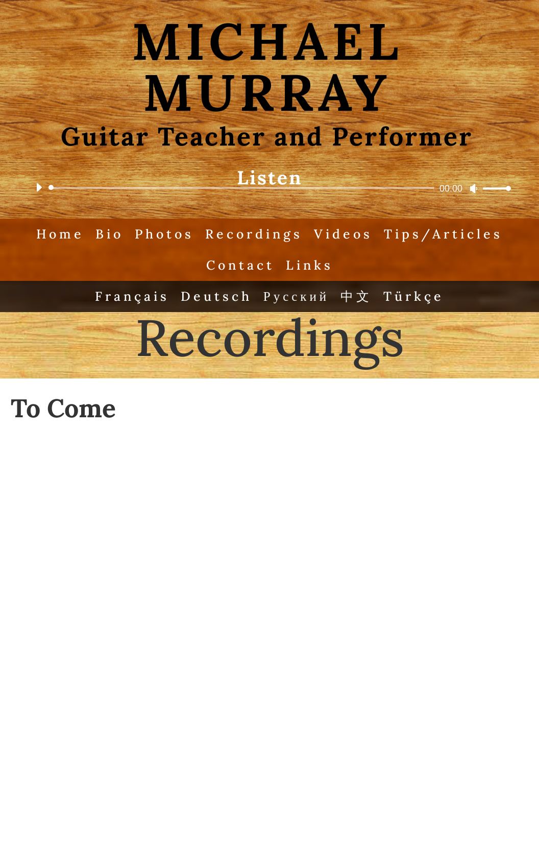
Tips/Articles (443, 234)
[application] (269, 188)
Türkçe (413, 296)
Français (132, 296)
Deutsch (216, 296)
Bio (109, 234)
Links (309, 265)
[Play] (39, 187)
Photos (164, 234)
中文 (356, 296)
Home (60, 234)
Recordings (254, 234)
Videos (343, 234)
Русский (296, 296)
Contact (240, 265)
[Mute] (473, 188)
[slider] (243, 188)
